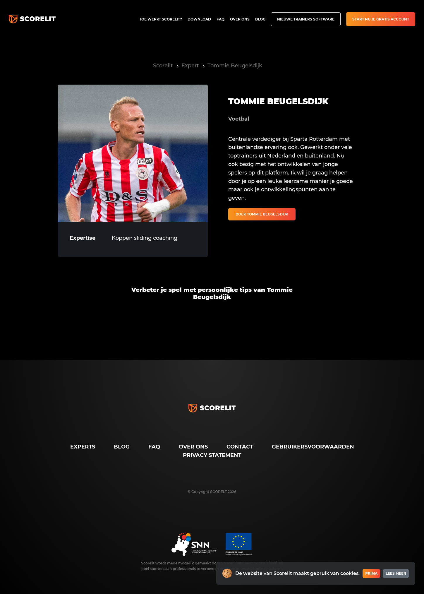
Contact (239, 447)
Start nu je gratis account (380, 19)
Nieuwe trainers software (305, 19)
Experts (82, 447)
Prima (371, 573)
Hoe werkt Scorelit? (160, 19)
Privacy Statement (212, 455)
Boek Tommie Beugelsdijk (262, 214)
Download (199, 19)
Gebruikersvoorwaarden (313, 447)
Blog (260, 19)
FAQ (220, 19)
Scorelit (163, 65)
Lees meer (396, 573)
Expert (190, 65)
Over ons (240, 19)
